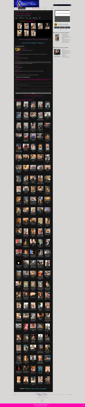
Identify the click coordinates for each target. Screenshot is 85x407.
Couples (27, 11)
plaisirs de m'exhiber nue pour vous (47, 234)
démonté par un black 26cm (26, 149)
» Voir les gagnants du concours (62, 29)
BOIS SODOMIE (47, 245)
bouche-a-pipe (26, 159)
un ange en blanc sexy (40, 341)
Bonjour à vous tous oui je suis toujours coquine (33, 139)
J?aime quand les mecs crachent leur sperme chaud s (33, 202)
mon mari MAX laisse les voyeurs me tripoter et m (33, 255)
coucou (19, 137)
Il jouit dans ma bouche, (18, 278)
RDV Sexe (42, 8)
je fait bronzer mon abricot (48, 276)
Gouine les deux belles (33, 235)
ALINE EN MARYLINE (33, 341)
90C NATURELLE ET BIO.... (40, 129)
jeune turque (26, 170)
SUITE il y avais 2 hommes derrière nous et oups (48, 255)
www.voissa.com (29, 39)
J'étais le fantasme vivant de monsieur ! (40, 119)
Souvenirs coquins (40, 159)
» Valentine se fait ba (65, 53)
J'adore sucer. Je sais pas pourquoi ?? (26, 371)
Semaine (62, 27)
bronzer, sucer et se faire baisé (47, 309)
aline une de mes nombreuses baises (40, 362)
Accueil (16, 8)
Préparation (18, 108)
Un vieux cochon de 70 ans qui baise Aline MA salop (40, 288)
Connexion (69, 1)
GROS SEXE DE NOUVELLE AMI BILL (40, 278)
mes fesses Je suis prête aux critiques (40, 352)
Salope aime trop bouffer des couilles (19, 151)
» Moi (63, 54)
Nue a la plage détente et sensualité (40, 182)
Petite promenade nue (26, 362)
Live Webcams (36, 8)
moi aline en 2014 (26, 340)
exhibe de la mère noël (40, 225)
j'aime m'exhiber (25, 383)
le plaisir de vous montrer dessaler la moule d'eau (26, 288)
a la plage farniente (48, 360)
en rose (26, 330)
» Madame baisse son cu (66, 42)
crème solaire (26, 203)
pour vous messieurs (33, 170)
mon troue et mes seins (48, 202)
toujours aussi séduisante (18, 193)
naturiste (19, 286)
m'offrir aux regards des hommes (26, 235)
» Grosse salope (64, 34)
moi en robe (40, 372)
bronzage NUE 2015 (33, 309)
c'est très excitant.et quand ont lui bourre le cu (19, 362)
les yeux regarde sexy (47, 140)
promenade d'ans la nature (47, 193)
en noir (26, 351)
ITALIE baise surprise (40, 309)
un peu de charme (33, 350)
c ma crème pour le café (33, 244)
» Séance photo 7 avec (65, 52)
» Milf (62, 38)
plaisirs (18, 182)
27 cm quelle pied (47, 383)
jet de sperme (18, 118)
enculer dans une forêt (26, 276)
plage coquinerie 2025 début (26, 129)
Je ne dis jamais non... (47, 161)
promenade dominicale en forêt (26, 246)
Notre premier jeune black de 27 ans (19, 299)
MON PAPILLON (33, 214)
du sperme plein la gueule (33, 276)
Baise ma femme (47, 298)
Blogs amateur (48, 8)
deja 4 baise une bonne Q (18, 341)
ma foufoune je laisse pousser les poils (18, 225)
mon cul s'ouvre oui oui (26, 318)
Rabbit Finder (17, 11)
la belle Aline (47, 108)
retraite (33, 150)
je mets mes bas (33, 372)
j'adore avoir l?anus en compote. (40, 329)
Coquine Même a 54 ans (47, 330)
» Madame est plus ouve (65, 37)
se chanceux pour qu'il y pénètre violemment (26, 266)
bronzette (48, 170)
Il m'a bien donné (26, 118)
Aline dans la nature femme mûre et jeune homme (47, 288)
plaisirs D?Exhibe (40, 256)
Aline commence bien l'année (33, 108)
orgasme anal (47, 150)
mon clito (47, 372)
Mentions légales (45, 397)
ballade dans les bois (40, 246)
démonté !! (33, 192)
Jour (57, 27)
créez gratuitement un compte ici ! (37, 95)
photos (47, 266)
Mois (68, 27)
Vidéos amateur (29, 8)
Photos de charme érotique (33, 383)
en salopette (19, 233)
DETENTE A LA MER (40, 211)
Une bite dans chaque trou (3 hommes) (33, 181)
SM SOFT (33, 360)
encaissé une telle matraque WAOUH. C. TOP (48, 320)
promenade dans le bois (19, 129)
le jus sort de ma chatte (47, 225)
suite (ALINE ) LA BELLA (18, 309)
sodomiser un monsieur (18, 214)
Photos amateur (22, 8)
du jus (40, 191)
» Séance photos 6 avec (65, 39)
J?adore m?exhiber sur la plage (33, 320)
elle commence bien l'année (26, 223)
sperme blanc (40, 170)
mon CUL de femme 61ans (33, 160)
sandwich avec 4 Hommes (33, 223)
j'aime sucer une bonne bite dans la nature (33, 130)
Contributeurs (55, 8)
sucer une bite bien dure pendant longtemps (19, 170)
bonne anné (26, 212)
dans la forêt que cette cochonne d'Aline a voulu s (26, 297)
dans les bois (40, 138)
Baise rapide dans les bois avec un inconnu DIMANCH (33, 266)
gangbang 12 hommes (40, 318)
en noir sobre (47, 340)
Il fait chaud (33, 117)
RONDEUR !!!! (48, 126)
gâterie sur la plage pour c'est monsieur (40, 235)
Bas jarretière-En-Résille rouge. (26, 140)
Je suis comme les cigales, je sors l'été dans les (19, 371)
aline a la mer (48, 212)
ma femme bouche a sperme (18, 160)
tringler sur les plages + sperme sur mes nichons (40, 266)
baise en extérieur (19, 328)
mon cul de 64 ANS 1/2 (48, 117)
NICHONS (26, 108)
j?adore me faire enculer (26, 191)
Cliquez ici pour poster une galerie (36, 388)
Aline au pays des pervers (40, 151)
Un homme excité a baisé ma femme (47, 181)
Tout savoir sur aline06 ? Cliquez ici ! (33, 43)
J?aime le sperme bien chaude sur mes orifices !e (26, 255)
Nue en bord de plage (40, 203)
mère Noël (18, 383)
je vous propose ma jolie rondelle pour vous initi (26, 182)
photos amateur (45, 39)
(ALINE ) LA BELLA (26, 309)
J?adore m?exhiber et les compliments (19, 320)
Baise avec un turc (40, 298)
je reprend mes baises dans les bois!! (33, 288)
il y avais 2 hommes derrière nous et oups (19, 266)
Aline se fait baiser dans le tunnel (19, 244)
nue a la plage (40, 383)
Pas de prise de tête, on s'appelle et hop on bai (33, 329)
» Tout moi (57, 41)
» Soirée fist (63, 55)
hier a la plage (40, 108)
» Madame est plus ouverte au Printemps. (57, 56)
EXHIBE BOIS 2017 (19, 254)
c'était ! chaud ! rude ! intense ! (47, 352)
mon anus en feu (33, 297)
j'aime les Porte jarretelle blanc (18, 352)
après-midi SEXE (18, 203)
